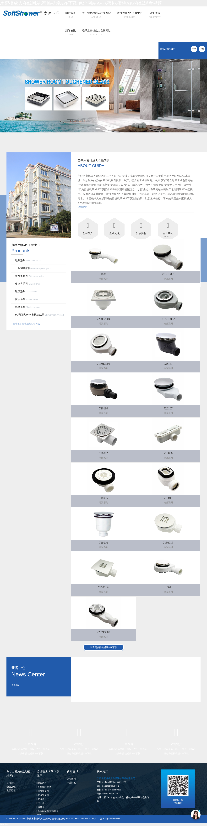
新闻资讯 (70, 30)
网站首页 (70, 13)
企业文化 (11, 786)
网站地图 (4, 824)
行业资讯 (71, 782)
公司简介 (11, 783)
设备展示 (155, 13)
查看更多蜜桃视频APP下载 (26, 324)
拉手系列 (25, 299)
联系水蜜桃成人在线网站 (96, 30)
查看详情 (82, 207)
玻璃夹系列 (26, 283)
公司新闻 (71, 779)
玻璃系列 (25, 291)
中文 (194, 49)
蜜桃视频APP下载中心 (129, 13)
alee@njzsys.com (111, 786)
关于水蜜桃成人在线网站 (96, 13)
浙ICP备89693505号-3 (111, 818)
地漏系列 (27, 260)
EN (202, 49)
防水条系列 (28, 276)
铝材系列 (27, 307)
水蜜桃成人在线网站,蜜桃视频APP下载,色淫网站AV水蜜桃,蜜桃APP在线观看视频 (81, 3)
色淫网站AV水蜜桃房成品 (38, 314)
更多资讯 (15, 685)
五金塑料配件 (32, 268)
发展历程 (11, 790)
